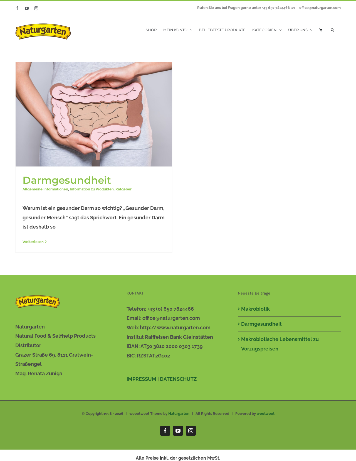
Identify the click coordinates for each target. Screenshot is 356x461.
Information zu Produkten (92, 189)
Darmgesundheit (67, 180)
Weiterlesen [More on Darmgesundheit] (33, 242)
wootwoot (266, 413)
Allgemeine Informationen (45, 189)
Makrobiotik (255, 308)
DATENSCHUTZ (178, 378)
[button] (332, 29)
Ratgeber (123, 189)
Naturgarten (178, 413)
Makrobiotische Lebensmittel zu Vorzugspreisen (280, 343)
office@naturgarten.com (320, 8)
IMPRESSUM (141, 378)
